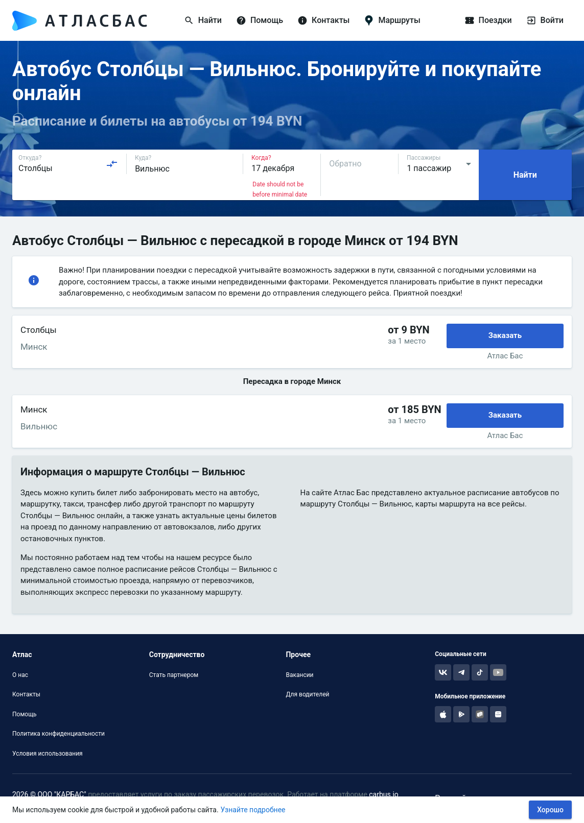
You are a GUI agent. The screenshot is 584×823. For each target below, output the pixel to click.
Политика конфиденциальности (58, 733)
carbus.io (384, 794)
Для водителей (307, 694)
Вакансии (299, 675)
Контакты (26, 694)
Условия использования (47, 753)
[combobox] (68, 164)
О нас (20, 675)
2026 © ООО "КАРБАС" (49, 794)
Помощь (24, 714)
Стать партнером (173, 675)
